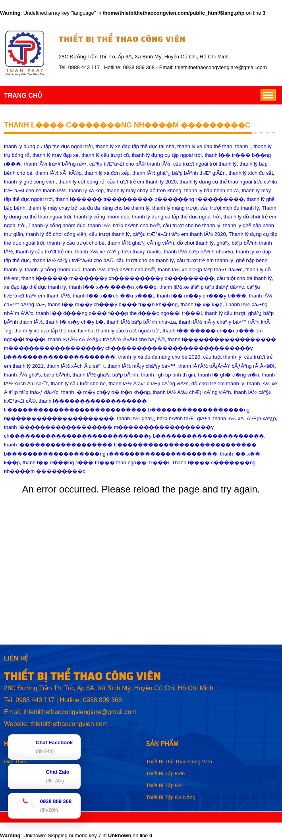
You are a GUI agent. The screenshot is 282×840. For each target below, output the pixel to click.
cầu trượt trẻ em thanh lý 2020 (142, 182)
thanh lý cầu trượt (225, 313)
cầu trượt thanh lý (109, 234)
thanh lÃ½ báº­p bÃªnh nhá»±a (141, 322)
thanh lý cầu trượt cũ (105, 155)
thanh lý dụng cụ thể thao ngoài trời (220, 182)
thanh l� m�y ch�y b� (75, 322)
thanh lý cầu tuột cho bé (78, 383)
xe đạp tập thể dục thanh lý (35, 287)
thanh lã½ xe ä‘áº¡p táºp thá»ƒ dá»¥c (201, 287)
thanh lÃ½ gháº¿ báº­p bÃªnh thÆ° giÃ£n (179, 173)
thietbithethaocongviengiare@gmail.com (80, 712)
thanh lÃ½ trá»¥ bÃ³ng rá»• (55, 164)
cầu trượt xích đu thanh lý (229, 208)
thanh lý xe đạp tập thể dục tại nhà (135, 146)
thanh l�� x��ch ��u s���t (113, 296)
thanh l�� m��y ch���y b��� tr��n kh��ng (113, 304)
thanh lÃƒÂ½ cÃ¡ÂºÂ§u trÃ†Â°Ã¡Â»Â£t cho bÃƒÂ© (106, 339)
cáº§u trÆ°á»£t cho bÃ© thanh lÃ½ (129, 164)
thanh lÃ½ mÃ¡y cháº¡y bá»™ (142, 366)
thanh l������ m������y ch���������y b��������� (117, 278)
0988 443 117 (34, 700)
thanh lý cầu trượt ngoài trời (128, 331)
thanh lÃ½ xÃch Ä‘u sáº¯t (75, 366)
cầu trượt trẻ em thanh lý (205, 260)
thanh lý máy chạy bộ (52, 208)
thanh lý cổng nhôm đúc (101, 217)
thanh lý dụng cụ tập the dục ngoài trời (48, 146)
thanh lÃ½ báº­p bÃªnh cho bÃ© (124, 225)
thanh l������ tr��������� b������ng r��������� (150, 199)
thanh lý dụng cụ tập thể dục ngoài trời (176, 217)
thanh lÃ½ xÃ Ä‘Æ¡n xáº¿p (244, 418)
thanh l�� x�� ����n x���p (112, 287)
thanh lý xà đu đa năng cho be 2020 (159, 357)
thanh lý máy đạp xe (56, 155)
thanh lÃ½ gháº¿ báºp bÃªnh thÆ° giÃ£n (164, 418)
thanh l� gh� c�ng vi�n (228, 375)
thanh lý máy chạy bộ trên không (143, 190)
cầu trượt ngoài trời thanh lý (205, 164)
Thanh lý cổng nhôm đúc (56, 225)
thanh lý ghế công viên (30, 182)
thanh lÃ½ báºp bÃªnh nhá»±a (198, 252)
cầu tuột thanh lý (222, 357)
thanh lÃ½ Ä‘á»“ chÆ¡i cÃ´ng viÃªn (148, 383)
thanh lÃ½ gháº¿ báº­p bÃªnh (37, 375)
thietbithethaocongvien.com (69, 723)
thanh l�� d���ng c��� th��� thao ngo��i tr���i (96, 462)
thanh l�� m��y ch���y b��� (201, 296)
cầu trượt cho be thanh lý (145, 260)
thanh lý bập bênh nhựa (211, 190)
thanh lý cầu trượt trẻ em (44, 252)
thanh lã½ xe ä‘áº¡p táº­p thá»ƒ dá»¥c (200, 269)
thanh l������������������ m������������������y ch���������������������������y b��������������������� (140, 348)
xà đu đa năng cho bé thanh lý (114, 208)
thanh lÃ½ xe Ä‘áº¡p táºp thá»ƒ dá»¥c (118, 252)
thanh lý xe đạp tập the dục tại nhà (53, 331)
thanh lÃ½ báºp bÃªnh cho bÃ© (119, 269)
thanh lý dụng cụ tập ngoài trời (167, 155)
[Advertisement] (141, 588)
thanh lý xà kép (86, 190)
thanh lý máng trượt (174, 208)
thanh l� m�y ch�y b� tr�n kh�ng (105, 392)
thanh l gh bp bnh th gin (168, 375)
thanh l (243, 146)
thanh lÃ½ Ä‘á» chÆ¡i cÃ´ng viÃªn (192, 392)
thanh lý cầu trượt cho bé (76, 243)
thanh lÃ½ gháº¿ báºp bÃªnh (105, 375)
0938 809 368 (102, 700)
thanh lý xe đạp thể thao (204, 146)
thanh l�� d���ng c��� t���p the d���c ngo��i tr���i (119, 313)
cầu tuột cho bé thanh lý (244, 278)
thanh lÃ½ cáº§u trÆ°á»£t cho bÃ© (73, 260)
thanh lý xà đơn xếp (107, 173)
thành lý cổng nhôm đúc (52, 269)
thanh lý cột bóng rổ (81, 182)
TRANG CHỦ (23, 95)
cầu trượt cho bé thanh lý (191, 225)
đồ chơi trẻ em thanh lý (217, 383)
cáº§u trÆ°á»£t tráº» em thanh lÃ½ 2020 (179, 234)
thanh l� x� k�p (202, 304)
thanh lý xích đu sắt (250, 173)
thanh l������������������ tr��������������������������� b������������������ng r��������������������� (126, 409)
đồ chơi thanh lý (195, 243)
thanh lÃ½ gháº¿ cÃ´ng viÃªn (140, 243)
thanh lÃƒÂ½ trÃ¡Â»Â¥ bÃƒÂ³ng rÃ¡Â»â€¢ (226, 366)
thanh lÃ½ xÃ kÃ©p (58, 173)
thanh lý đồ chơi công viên (56, 234)
